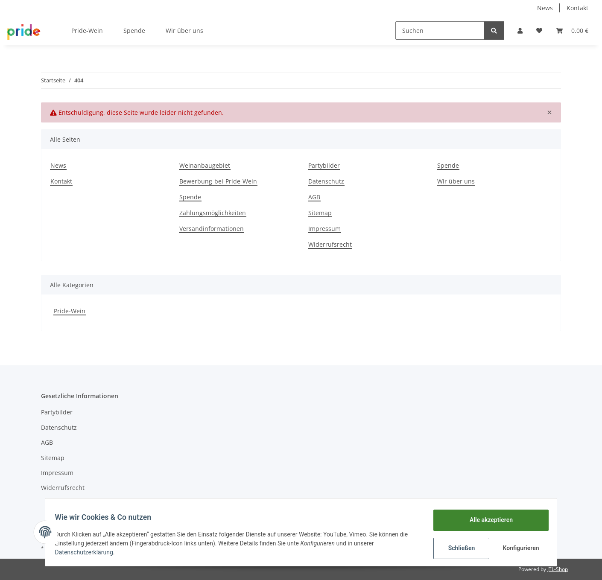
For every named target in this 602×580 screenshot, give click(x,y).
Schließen (457, 548)
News (545, 8)
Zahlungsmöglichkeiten (212, 213)
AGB (314, 197)
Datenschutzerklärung (88, 552)
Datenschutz (326, 181)
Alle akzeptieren (486, 519)
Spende (134, 30)
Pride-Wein (69, 311)
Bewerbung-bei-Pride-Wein (218, 181)
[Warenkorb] (572, 30)
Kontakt (577, 8)
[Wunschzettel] (539, 30)
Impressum (324, 228)
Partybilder (324, 165)
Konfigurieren (518, 548)
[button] (520, 30)
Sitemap (320, 213)
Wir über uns (184, 30)
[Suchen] (440, 30)
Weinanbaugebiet (204, 165)
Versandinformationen (211, 228)
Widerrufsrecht (330, 244)
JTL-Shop (557, 569)
